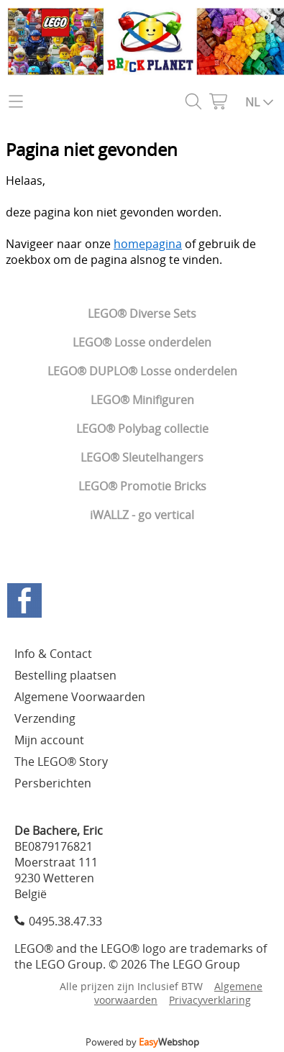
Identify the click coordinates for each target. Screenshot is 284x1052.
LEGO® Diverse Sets (142, 313)
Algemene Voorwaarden (79, 697)
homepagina (148, 244)
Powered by (142, 1041)
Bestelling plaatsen (65, 675)
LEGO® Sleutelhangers (142, 457)
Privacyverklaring (210, 1000)
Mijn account (49, 740)
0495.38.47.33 (65, 921)
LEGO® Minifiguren (142, 400)
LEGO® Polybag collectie (142, 428)
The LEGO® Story (61, 761)
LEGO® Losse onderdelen (142, 342)
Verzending (44, 718)
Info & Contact (53, 654)
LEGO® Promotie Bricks (142, 486)
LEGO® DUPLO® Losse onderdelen (142, 371)
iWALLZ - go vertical (142, 515)
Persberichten (52, 783)
